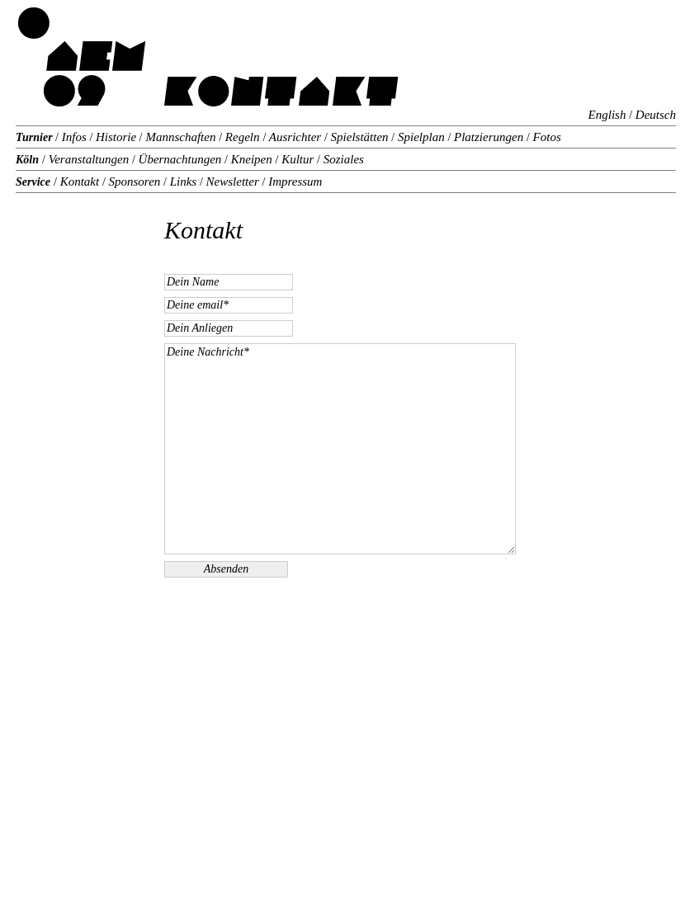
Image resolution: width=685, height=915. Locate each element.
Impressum (293, 181)
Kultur (297, 159)
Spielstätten (360, 137)
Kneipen (252, 159)
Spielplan (420, 137)
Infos (74, 137)
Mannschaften (182, 137)
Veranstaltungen (88, 159)
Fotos (545, 137)
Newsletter (232, 181)
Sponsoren (134, 181)
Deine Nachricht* (340, 448)
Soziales (342, 159)
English (607, 114)
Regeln (240, 137)
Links (183, 181)
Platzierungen (489, 137)
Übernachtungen (179, 159)
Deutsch (655, 114)
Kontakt (79, 181)
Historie (116, 137)
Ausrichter (295, 137)
